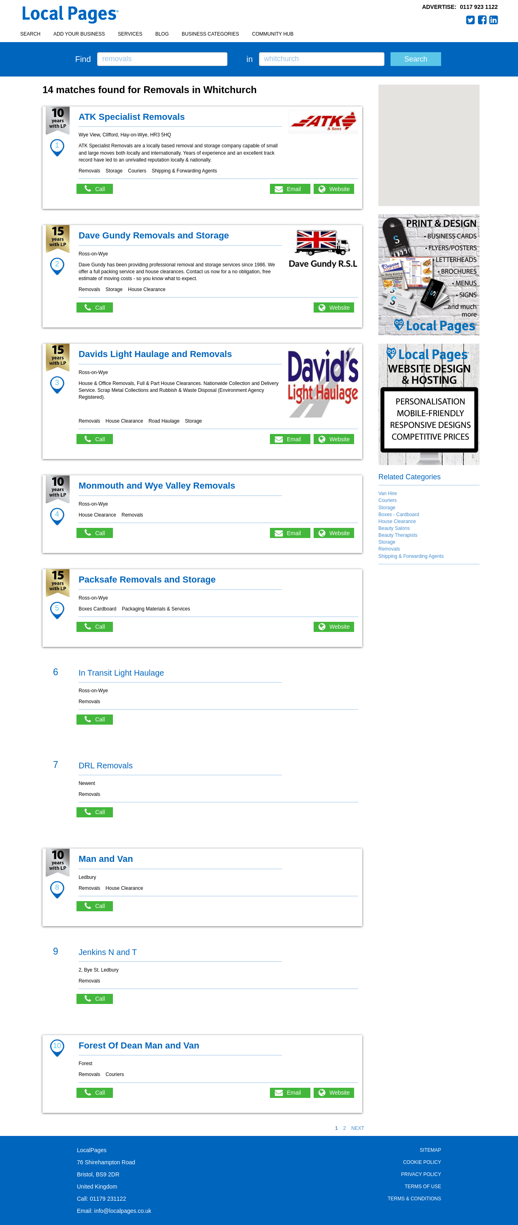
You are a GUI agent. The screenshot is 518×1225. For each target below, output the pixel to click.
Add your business (79, 34)
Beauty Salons (394, 528)
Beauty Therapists (398, 535)
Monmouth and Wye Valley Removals (157, 486)
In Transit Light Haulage (121, 672)
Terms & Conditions (414, 1199)
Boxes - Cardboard (398, 514)
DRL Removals (106, 765)
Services (130, 34)
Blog (162, 34)
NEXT (357, 1128)
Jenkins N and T (108, 952)
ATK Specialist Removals (132, 117)
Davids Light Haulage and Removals (155, 354)
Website (339, 189)
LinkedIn (494, 20)
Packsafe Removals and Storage (147, 579)
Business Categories (210, 34)
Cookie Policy (422, 1162)
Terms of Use (423, 1186)
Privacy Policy (421, 1174)
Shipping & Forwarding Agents (411, 556)
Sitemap (430, 1150)
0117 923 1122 (479, 7)
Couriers (387, 500)
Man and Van (106, 859)
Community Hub (272, 34)
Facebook (482, 20)
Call (99, 189)
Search (30, 34)
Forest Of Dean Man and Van (139, 1045)
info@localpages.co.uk (122, 1211)
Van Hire (387, 493)
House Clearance (397, 521)
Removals (389, 549)
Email (294, 189)
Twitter (471, 20)
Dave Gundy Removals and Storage (154, 235)
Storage (386, 507)
